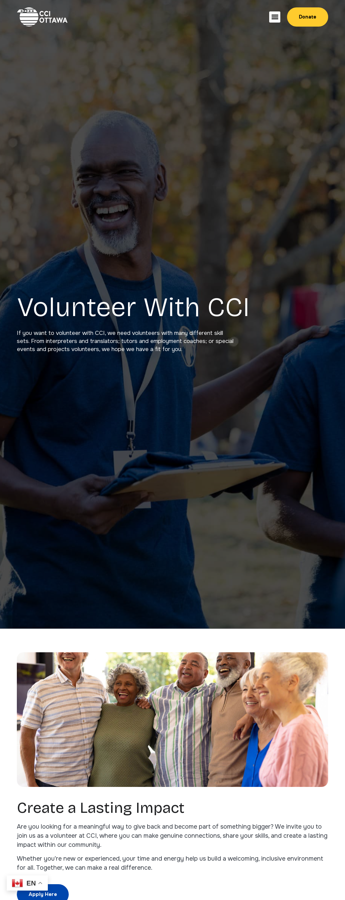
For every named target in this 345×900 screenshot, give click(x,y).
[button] (274, 17)
